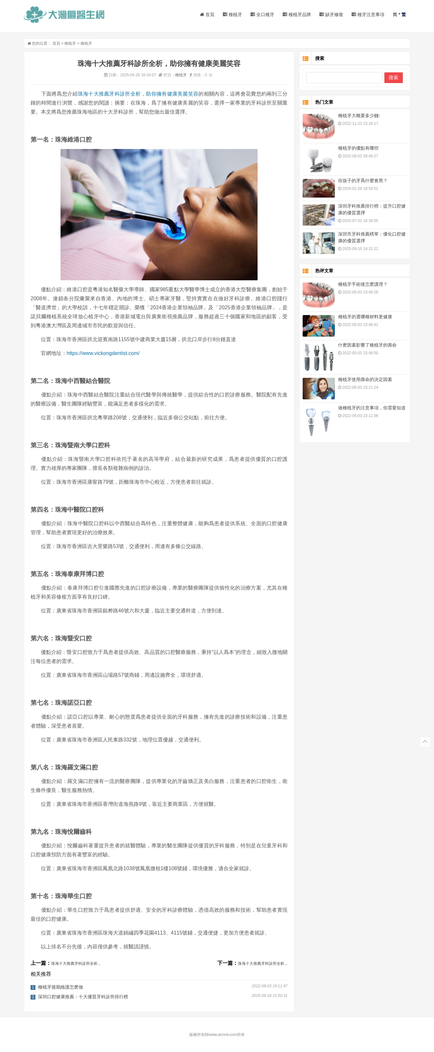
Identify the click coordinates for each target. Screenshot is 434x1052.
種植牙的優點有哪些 (358, 148)
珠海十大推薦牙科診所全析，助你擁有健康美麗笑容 (138, 94)
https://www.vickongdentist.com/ (103, 353)
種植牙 (232, 14)
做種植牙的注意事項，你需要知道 (372, 407)
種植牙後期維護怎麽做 (60, 987)
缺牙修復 (331, 14)
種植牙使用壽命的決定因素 (365, 379)
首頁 (207, 14)
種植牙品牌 (297, 14)
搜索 (393, 77)
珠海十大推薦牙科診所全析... (76, 963)
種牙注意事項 (368, 14)
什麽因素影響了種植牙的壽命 (367, 345)
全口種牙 (262, 14)
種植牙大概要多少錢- (359, 115)
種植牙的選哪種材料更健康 (365, 316)
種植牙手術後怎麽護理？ (363, 284)
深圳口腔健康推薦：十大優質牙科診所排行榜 (83, 996)
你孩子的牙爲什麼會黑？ (363, 180)
